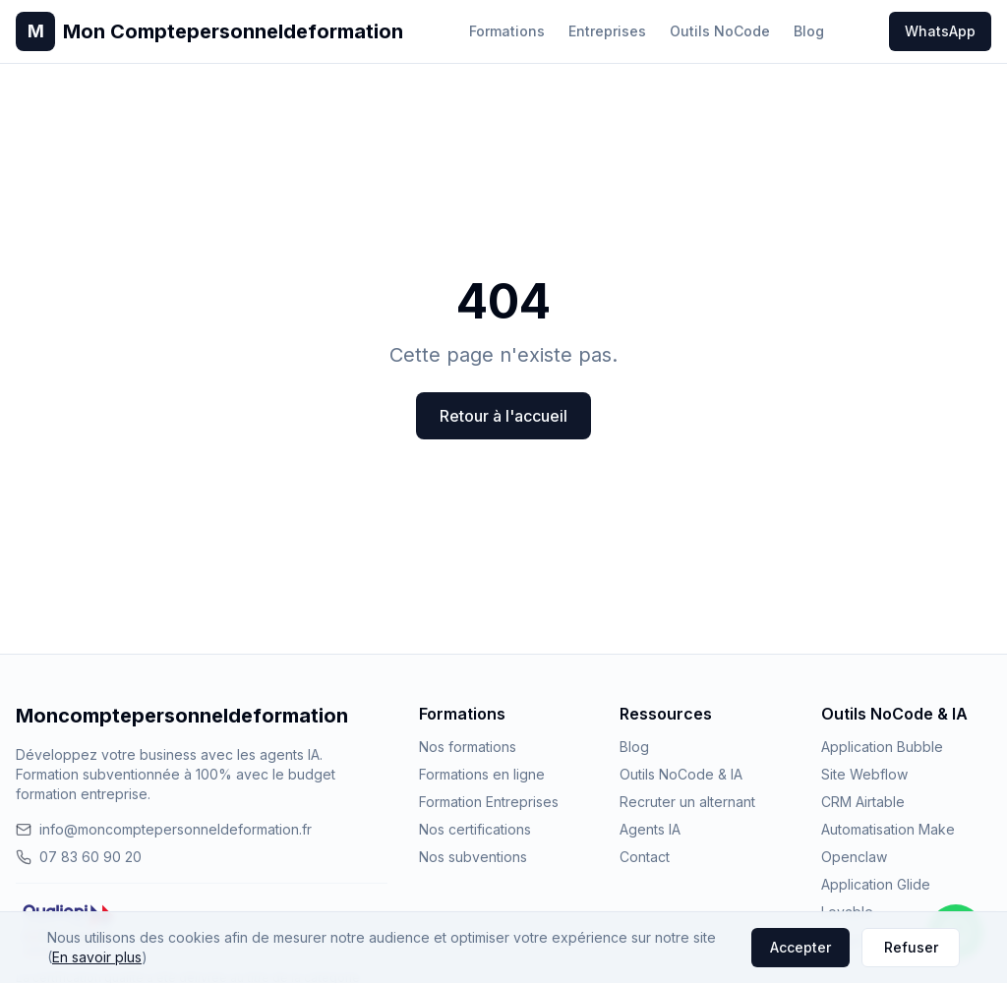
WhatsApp (940, 31)
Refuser (911, 947)
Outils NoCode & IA (681, 774)
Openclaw (854, 856)
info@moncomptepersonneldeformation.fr (164, 829)
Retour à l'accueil (503, 416)
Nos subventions (473, 856)
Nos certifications (475, 829)
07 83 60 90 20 (79, 856)
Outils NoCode (720, 31)
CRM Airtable (863, 801)
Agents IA (650, 829)
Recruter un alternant (687, 801)
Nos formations (467, 746)
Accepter (800, 947)
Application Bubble (882, 746)
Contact (645, 856)
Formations (507, 31)
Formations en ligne (482, 774)
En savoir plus (97, 957)
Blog (809, 31)
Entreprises (607, 31)
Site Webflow (864, 774)
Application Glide (875, 884)
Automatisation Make (888, 829)
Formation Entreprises (489, 801)
